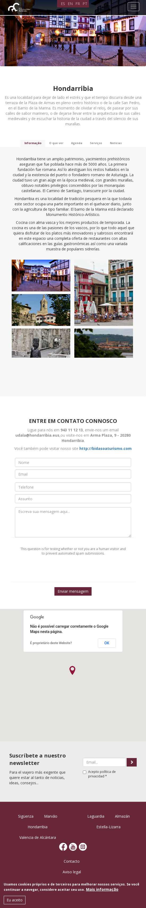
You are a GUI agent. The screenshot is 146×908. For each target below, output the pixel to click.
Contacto (72, 861)
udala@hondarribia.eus (37, 435)
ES (63, 3)
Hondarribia (38, 826)
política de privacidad (102, 773)
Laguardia (95, 816)
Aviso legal (72, 871)
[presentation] (73, 571)
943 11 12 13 (72, 429)
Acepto (99, 773)
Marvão (50, 816)
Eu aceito (15, 899)
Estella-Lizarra (108, 826)
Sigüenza (25, 816)
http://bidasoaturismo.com (105, 448)
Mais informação (102, 889)
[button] (72, 670)
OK (106, 643)
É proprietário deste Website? (51, 643)
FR (77, 3)
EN (70, 3)
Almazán (122, 816)
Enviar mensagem (73, 591)
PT (85, 3)
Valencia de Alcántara (37, 837)
